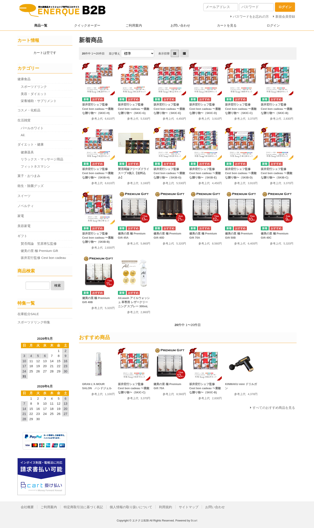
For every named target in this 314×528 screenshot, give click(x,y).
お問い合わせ (180, 25)
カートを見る (227, 25)
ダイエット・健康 (30, 144)
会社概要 (27, 507)
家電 (20, 216)
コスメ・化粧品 (28, 110)
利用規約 (165, 507)
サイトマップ (188, 507)
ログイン (273, 25)
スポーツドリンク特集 (33, 322)
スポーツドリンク (34, 86)
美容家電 (24, 226)
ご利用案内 (134, 25)
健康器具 (27, 152)
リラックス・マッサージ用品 (42, 159)
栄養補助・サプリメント (39, 101)
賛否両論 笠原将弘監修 (39, 243)
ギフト (22, 236)
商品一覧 (40, 25)
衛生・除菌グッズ (30, 186)
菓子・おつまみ (28, 176)
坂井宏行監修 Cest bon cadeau (43, 258)
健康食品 (24, 79)
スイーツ (24, 196)
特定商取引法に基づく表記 (83, 507)
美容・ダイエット (34, 94)
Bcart (194, 520)
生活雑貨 (24, 120)
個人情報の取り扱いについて (131, 507)
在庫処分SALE (28, 314)
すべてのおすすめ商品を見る (274, 407)
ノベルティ (25, 206)
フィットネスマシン (35, 166)
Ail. (23, 135)
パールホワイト (32, 128)
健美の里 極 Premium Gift (41, 251)
